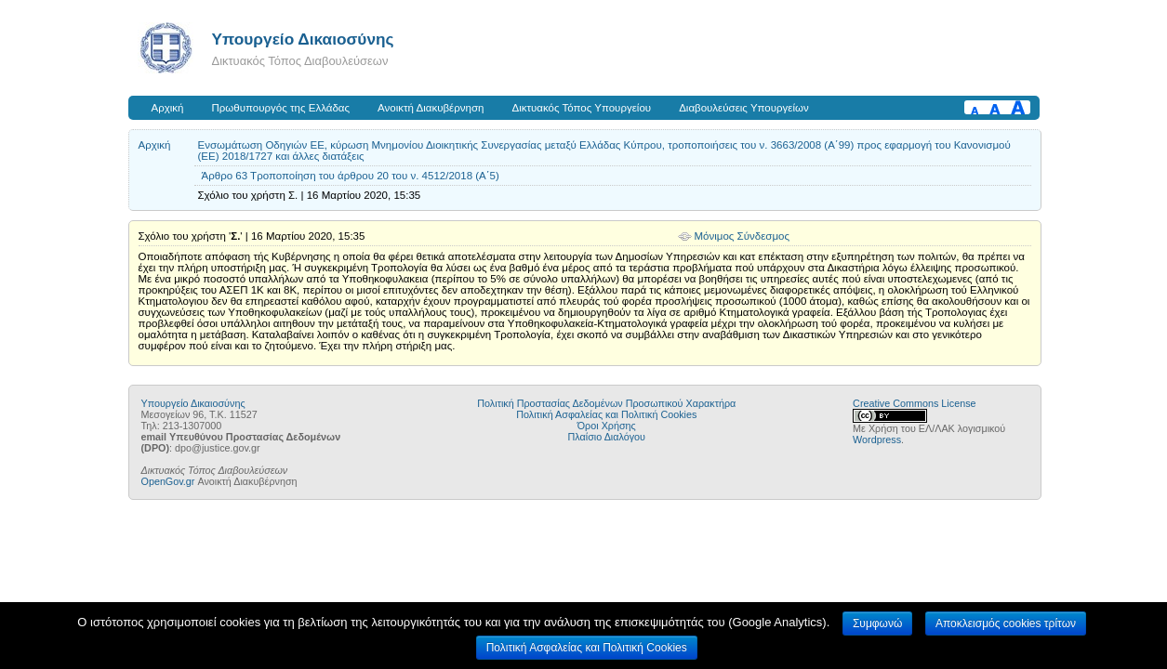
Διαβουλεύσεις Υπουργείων (744, 107)
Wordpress (877, 439)
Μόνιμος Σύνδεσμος (742, 236)
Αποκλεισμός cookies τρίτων (1005, 623)
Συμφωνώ (877, 623)
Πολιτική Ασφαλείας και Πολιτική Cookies (606, 414)
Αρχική (168, 107)
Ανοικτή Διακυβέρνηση (431, 107)
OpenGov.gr (168, 481)
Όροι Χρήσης (606, 425)
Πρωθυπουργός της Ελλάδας (281, 107)
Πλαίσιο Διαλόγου (606, 436)
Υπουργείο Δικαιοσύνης (303, 39)
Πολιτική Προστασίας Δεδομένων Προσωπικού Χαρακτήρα (606, 403)
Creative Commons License (914, 403)
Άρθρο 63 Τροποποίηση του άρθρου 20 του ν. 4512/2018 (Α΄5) (350, 175)
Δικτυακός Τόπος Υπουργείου (581, 107)
